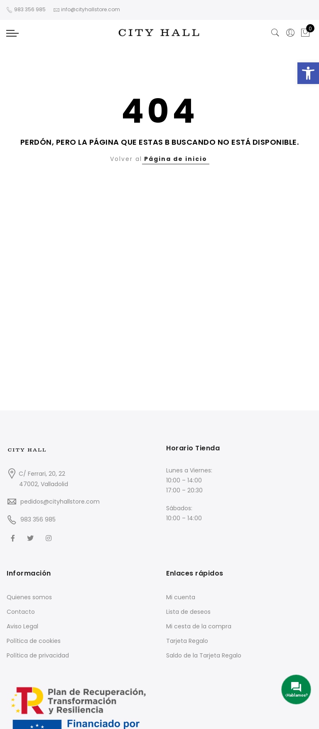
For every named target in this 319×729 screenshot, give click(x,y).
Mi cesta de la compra (198, 626)
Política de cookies (34, 641)
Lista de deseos (188, 612)
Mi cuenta (180, 597)
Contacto (21, 612)
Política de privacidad (38, 655)
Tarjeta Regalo (187, 641)
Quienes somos (29, 597)
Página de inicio (175, 159)
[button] (308, 73)
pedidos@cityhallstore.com (60, 501)
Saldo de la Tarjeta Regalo (203, 655)
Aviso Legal (22, 626)
